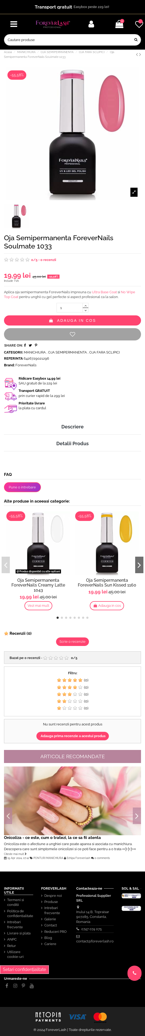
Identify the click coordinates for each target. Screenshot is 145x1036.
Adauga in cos (72, 320)
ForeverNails (25, 365)
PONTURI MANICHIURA (48, 858)
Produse (51, 902)
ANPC (12, 939)
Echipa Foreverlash (78, 858)
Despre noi (53, 896)
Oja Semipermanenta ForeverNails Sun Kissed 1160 (107, 583)
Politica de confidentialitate (20, 913)
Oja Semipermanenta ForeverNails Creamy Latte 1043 (38, 585)
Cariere (50, 944)
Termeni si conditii (15, 902)
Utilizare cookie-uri (15, 954)
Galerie (50, 919)
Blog (48, 938)
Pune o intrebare (22, 487)
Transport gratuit (53, 7)
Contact (50, 925)
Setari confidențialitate (24, 969)
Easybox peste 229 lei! (91, 7)
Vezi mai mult (38, 606)
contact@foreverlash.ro (95, 941)
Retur (11, 946)
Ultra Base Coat (104, 292)
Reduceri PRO (55, 932)
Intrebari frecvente (15, 924)
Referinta (13, 358)
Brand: (9, 365)
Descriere (72, 426)
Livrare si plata (19, 933)
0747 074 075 (91, 929)
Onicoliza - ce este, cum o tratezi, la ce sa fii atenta (52, 837)
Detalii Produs (72, 443)
